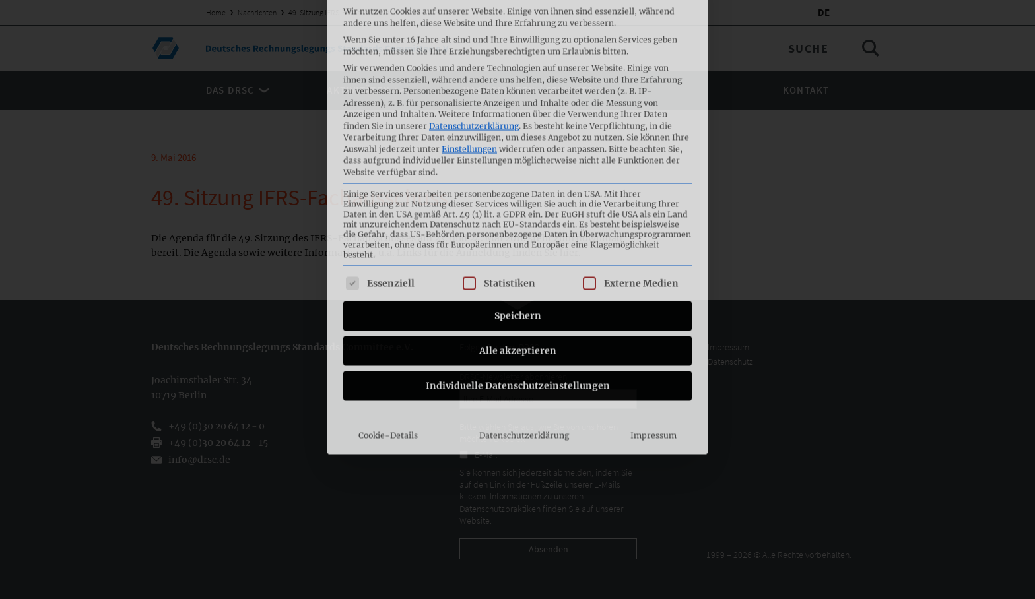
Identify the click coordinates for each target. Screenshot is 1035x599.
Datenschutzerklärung (524, 304)
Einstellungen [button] (469, 17)
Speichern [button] (517, 184)
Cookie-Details (388, 304)
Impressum (653, 304)
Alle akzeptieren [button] (517, 219)
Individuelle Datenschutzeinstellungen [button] (518, 254)
